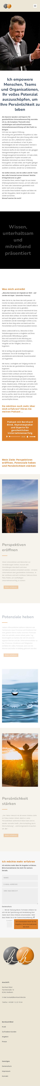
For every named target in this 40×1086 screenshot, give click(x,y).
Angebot (5, 1037)
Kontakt (5, 1076)
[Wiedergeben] (7, 436)
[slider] (15, 436)
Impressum (6, 1071)
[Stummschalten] (27, 437)
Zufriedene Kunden (9, 1032)
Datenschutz (7, 1066)
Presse (4, 1042)
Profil (4, 1027)
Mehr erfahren (12, 587)
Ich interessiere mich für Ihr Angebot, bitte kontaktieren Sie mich (26, 924)
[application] (20, 437)
